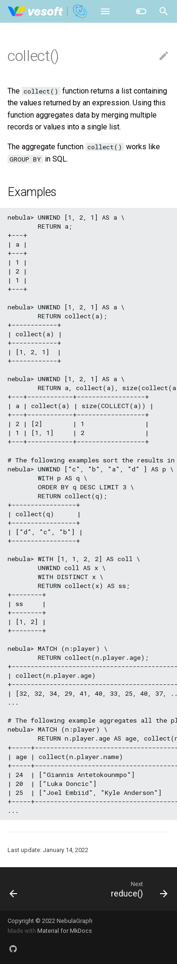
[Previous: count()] (13, 889)
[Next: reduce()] (138, 889)
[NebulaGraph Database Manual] (48, 11)
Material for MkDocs (64, 930)
